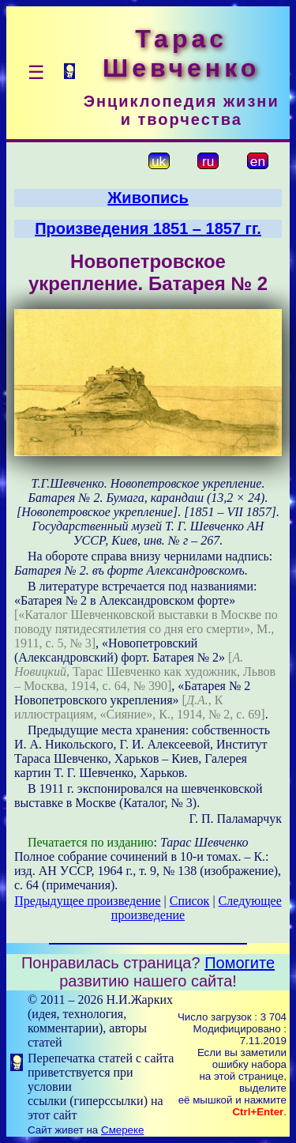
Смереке (122, 1130)
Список (190, 900)
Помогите (239, 962)
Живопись (147, 197)
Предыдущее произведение (87, 900)
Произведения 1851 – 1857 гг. (148, 228)
